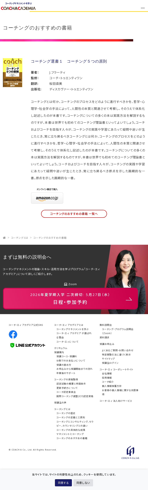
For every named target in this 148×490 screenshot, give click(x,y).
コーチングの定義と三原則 (70, 417)
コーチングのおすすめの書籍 (49, 238)
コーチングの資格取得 (66, 379)
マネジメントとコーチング (70, 434)
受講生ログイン (110, 363)
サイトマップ (108, 358)
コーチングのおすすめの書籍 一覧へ (74, 214)
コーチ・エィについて (67, 341)
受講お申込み (107, 344)
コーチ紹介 (108, 381)
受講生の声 (60, 402)
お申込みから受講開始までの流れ (74, 369)
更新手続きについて (67, 388)
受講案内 (59, 352)
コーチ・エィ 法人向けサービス (116, 401)
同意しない (83, 483)
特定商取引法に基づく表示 (116, 354)
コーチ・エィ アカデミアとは (68, 325)
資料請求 (104, 337)
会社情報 (107, 373)
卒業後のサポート (65, 373)
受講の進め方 (63, 364)
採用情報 (107, 377)
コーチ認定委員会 (66, 392)
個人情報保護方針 (112, 386)
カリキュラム (60, 348)
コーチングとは (20, 238)
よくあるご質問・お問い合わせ (118, 350)
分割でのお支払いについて (70, 360)
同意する (63, 483)
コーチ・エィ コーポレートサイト (116, 369)
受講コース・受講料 (66, 356)
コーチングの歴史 (65, 413)
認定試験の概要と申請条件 (71, 383)
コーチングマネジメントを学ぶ (72, 329)
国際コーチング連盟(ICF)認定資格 (74, 396)
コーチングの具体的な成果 (70, 430)
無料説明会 (106, 325)
